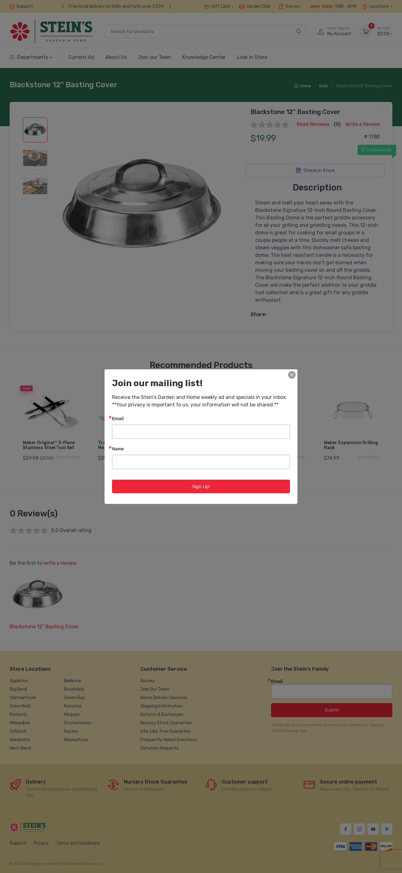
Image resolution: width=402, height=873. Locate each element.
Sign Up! (201, 486)
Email (118, 418)
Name (118, 448)
